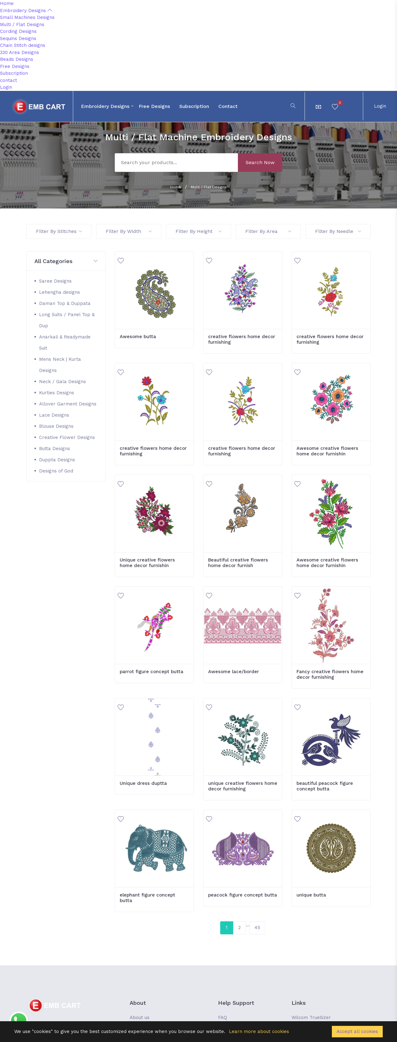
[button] (66, 261)
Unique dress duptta (143, 783)
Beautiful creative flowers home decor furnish (238, 562)
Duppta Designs (57, 460)
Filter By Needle (338, 231)
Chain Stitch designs (22, 45)
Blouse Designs (56, 426)
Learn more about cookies (259, 1031)
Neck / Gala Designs (62, 381)
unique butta (311, 895)
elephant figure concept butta (147, 897)
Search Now (260, 162)
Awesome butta (138, 336)
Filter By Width (129, 231)
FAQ (222, 1017)
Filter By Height (198, 231)
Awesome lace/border (233, 671)
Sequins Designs (18, 38)
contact (8, 80)
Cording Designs (18, 31)
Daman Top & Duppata (65, 303)
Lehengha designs (59, 292)
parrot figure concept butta (151, 671)
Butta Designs (54, 448)
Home (7, 3)
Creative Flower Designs (67, 437)
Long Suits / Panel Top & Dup (67, 320)
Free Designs (14, 66)
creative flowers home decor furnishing (241, 339)
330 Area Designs (19, 52)
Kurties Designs (56, 393)
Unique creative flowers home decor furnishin (147, 562)
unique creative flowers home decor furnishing (242, 786)
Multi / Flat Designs (22, 24)
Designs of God (56, 471)
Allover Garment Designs (67, 404)
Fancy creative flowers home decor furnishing (330, 674)
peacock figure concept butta (242, 895)
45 (257, 927)
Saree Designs (55, 281)
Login (6, 87)
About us (139, 1017)
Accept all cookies (357, 1031)
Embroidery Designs (26, 10)
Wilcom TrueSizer (311, 1017)
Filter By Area (268, 231)
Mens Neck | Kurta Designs (60, 364)
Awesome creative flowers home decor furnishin (327, 451)
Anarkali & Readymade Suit (65, 342)
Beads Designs (16, 59)
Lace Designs (54, 415)
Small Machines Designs (27, 17)
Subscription (14, 73)
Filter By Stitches (59, 231)
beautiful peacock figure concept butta (325, 786)
